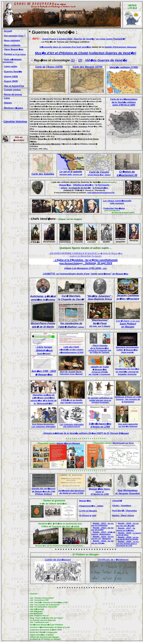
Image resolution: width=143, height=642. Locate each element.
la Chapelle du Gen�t (80, 188)
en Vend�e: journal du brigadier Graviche (127, 372)
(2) (80, 60)
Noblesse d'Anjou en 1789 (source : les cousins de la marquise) (128, 399)
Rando (96, 523)
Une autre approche (128, 424)
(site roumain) (117, 203)
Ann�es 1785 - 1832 (43, 371)
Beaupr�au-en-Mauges (68, 443)
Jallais (64, 188)
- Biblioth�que (44, 352)
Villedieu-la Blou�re (83, 185)
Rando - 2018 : (129, 534)
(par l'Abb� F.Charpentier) (72, 403)
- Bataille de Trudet (99, 367)
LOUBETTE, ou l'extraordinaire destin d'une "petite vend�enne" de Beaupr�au (85, 274)
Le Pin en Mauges (88, 511)
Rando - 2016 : (128, 524)
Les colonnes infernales (43, 426)
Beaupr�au (65, 185)
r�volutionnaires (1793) (71, 352)
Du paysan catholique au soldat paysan (100, 400)
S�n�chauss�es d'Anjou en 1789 (100, 425)
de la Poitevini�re (99, 348)
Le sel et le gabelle (70, 173)
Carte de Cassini (99, 172)
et (103, 491)
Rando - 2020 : (128, 543)
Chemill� (117, 500)
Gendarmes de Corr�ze (127, 369)
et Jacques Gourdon (127, 493)
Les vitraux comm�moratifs (117, 201)
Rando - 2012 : (102, 528)
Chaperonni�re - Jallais (91, 506)
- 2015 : (102, 542)
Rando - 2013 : (100, 532)
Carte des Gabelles (42, 174)
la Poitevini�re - (101, 188)
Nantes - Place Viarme (123, 515)
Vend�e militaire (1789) (123, 67)
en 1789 (104, 494)
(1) (73, 60)
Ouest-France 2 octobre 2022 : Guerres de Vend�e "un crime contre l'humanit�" (84, 39)
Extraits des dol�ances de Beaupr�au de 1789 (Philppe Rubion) (43, 491)
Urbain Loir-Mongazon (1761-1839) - (85, 268)
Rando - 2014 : (102, 537)
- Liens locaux (43, 347)
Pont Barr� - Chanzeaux (124, 510)
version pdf (77, 175)
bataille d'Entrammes (120, 47)
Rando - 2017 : (126, 529)
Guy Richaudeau (128, 490)
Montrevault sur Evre (123, 443)
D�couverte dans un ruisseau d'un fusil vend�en (65, 47)
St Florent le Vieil (87, 515)
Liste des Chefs (71, 347)
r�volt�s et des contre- (71, 349)
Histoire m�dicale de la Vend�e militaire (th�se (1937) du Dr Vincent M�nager (86, 433)
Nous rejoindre (12, 40)
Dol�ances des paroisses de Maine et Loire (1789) (71, 491)
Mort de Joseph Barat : (71, 372)
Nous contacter (12, 45)
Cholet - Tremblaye (121, 505)
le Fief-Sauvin (102, 185)
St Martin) (95, 494)
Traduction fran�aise (114, 208)
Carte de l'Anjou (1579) (49, 67)
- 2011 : (102, 524)
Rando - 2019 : (128, 538)
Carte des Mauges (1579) (87, 67)
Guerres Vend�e (13, 71)
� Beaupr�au (43, 374)
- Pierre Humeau (99, 345)
